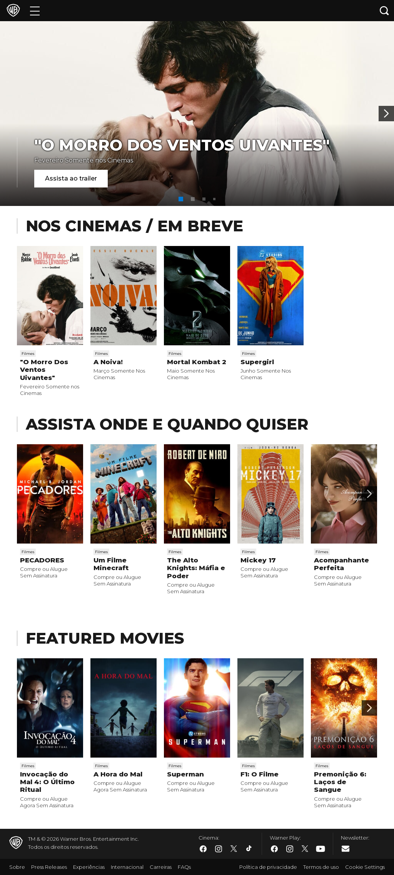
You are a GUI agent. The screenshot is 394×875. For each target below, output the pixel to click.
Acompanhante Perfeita (341, 564)
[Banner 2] (386, 113)
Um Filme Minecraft (111, 564)
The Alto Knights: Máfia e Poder (196, 568)
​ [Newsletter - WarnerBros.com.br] (345, 848)
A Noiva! (108, 362)
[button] (181, 199)
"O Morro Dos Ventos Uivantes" (182, 145)
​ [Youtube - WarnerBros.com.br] (320, 848)
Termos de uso (321, 867)
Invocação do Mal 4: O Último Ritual (47, 782)
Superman (185, 774)
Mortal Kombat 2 (196, 362)
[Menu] (34, 10)
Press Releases (49, 867)
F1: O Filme (259, 774)
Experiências (89, 867)
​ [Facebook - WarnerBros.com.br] (203, 848)
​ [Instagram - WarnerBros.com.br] (218, 848)
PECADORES (42, 560)
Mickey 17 (258, 560)
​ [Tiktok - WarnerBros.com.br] (249, 848)
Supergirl (257, 362)
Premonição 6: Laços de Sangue (340, 782)
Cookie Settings (365, 867)
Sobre (17, 867)
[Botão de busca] (384, 10)
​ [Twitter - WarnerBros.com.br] (234, 848)
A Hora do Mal (117, 774)
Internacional (127, 867)
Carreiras (161, 867)
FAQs (184, 867)
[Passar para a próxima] (369, 494)
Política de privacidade (268, 867)
